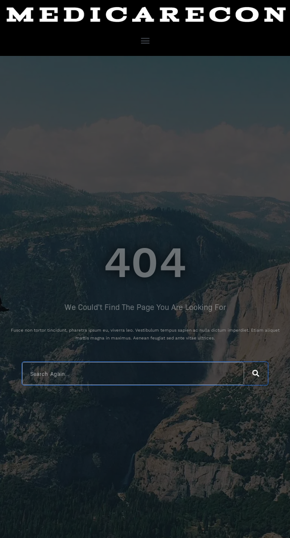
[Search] (256, 373)
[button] (145, 40)
